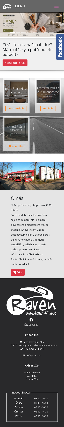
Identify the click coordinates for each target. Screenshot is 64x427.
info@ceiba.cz (34, 355)
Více (18, 272)
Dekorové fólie (16, 108)
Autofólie (48, 108)
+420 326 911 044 (34, 348)
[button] (5, 24)
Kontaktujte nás (15, 63)
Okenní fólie (16, 145)
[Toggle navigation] (56, 6)
